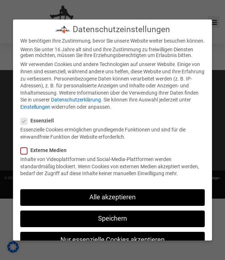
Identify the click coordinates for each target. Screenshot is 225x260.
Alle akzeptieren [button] (112, 196)
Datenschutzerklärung (76, 99)
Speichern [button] (112, 218)
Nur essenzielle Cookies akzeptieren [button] (112, 239)
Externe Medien (45, 150)
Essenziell (39, 120)
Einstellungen (35, 106)
